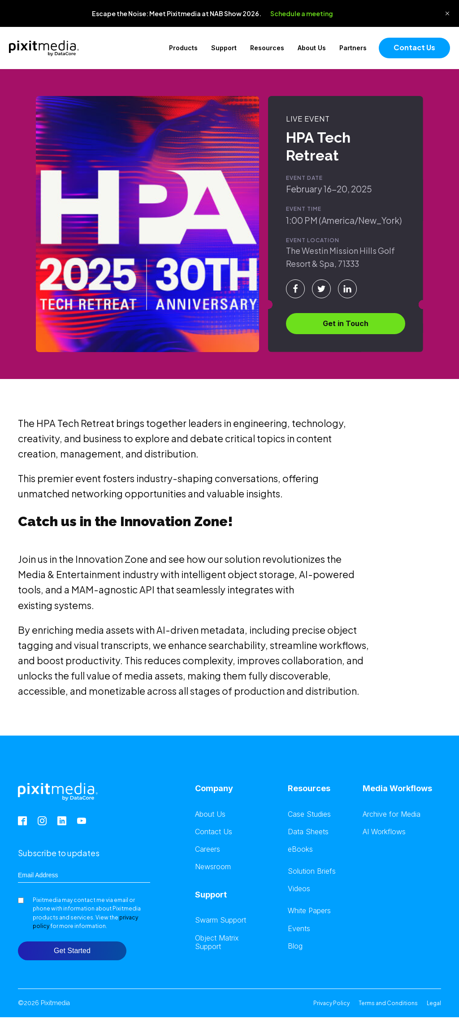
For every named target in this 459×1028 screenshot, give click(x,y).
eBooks (300, 849)
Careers (207, 849)
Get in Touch (345, 323)
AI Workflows (384, 832)
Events (299, 928)
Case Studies (309, 814)
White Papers (309, 910)
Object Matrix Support (217, 942)
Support (224, 48)
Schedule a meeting (301, 13)
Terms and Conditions (388, 1003)
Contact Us (414, 47)
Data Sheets (308, 832)
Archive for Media (391, 814)
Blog (295, 946)
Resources (267, 48)
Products (183, 48)
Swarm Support (220, 920)
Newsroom (213, 866)
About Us (312, 48)
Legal (434, 1003)
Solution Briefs (312, 871)
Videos (299, 888)
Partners (353, 48)
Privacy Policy (331, 1003)
